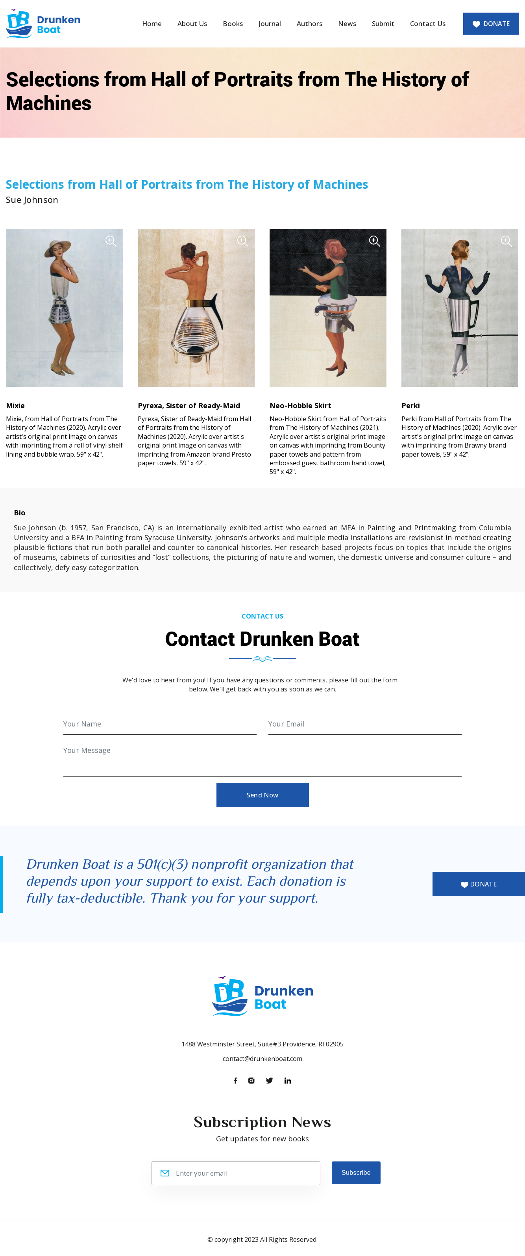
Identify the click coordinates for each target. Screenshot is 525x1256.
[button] (64, 307)
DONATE (491, 23)
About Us (192, 23)
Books (233, 23)
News (347, 23)
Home (152, 23)
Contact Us (428, 23)
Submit (383, 23)
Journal (270, 23)
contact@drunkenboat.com (262, 1058)
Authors (309, 23)
